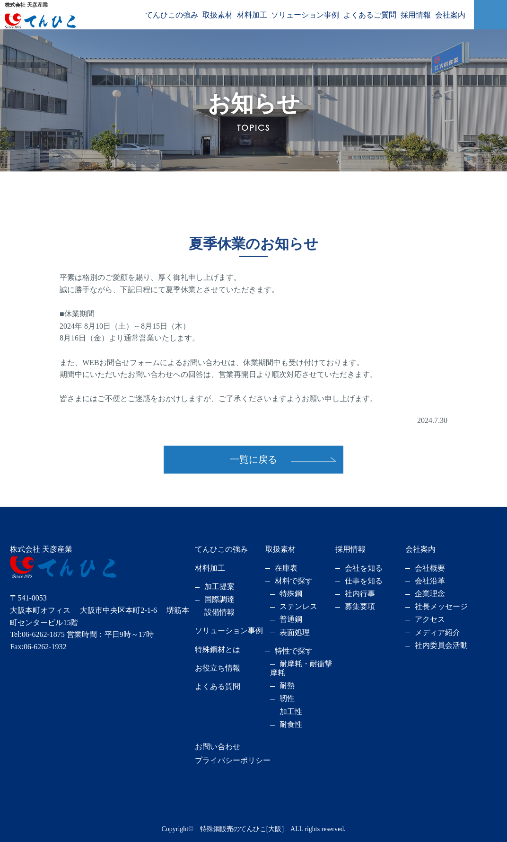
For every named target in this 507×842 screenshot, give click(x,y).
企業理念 (430, 594)
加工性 (291, 712)
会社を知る (364, 568)
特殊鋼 (291, 594)
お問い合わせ (217, 747)
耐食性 (291, 724)
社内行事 (360, 594)
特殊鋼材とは (217, 649)
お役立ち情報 (217, 668)
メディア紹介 (437, 632)
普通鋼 (291, 619)
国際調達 (219, 599)
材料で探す (294, 581)
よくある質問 (217, 686)
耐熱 (287, 685)
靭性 (287, 698)
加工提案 (219, 586)
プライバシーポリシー (233, 760)
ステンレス (298, 606)
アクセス (430, 619)
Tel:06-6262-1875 (37, 634)
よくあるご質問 (369, 15)
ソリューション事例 (305, 15)
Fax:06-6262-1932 (38, 647)
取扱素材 (217, 15)
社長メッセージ (441, 606)
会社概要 (430, 568)
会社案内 (450, 15)
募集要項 (360, 606)
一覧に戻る (253, 459)
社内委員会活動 (441, 645)
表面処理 (295, 632)
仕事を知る (364, 581)
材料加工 (252, 15)
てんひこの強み (171, 15)
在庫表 (286, 568)
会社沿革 (430, 581)
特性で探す (294, 651)
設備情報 (219, 612)
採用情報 (416, 15)
